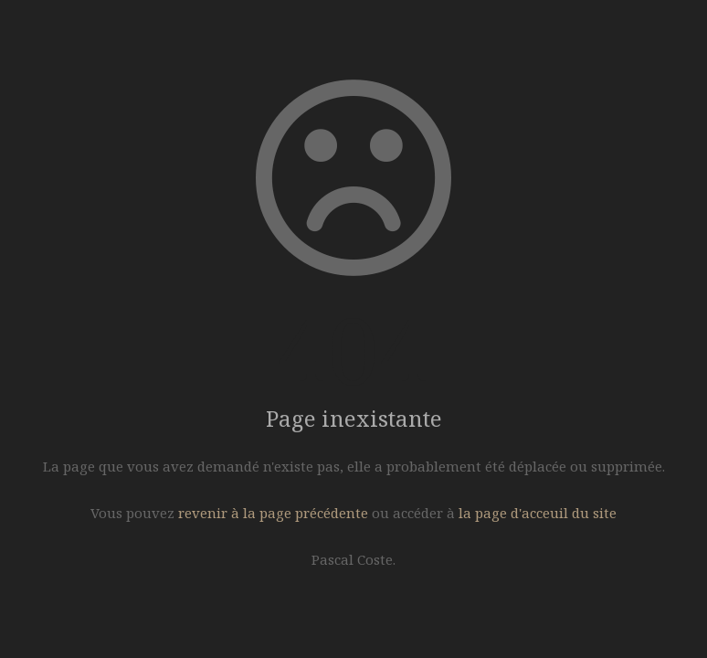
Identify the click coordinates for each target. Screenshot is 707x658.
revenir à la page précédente (273, 513)
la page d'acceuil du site (538, 513)
